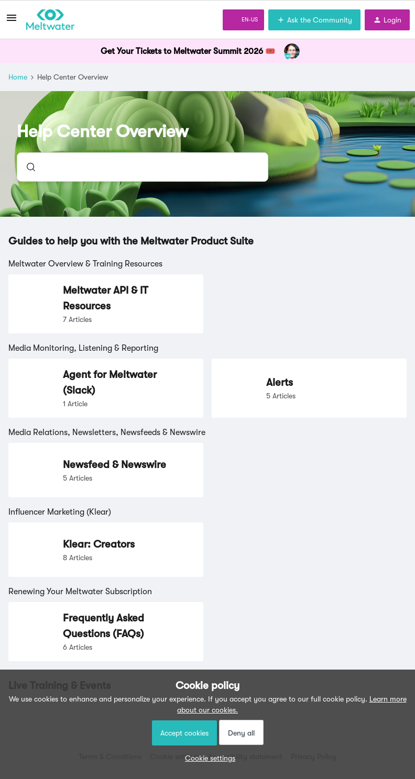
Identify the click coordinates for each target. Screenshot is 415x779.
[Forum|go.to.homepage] (50, 19)
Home (17, 77)
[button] (207, 758)
